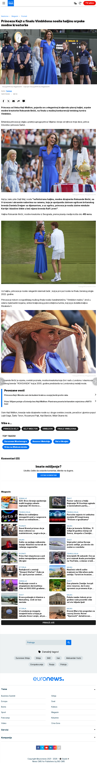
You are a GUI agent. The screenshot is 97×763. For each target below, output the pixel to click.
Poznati (24, 16)
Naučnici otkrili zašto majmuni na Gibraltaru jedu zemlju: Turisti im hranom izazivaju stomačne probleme (80, 572)
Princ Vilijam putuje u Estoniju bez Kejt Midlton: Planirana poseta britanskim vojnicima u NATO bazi (48, 402)
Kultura (54, 707)
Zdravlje (23, 498)
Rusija (51, 664)
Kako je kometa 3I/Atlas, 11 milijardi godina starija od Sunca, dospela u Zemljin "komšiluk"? (80, 530)
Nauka (69, 526)
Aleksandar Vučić (73, 658)
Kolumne (55, 718)
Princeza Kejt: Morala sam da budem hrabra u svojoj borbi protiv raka (36, 395)
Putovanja (5, 718)
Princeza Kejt (11, 429)
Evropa (4, 701)
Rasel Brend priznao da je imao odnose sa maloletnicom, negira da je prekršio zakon (32, 530)
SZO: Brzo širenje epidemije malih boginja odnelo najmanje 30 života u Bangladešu (32, 503)
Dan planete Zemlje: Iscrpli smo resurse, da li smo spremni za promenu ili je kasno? (80, 586)
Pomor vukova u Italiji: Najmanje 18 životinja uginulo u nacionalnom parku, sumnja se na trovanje (81, 503)
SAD (49, 658)
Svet (53, 701)
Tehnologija (24, 512)
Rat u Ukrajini (61, 441)
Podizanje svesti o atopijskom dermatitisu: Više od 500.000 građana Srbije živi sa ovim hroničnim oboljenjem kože (33, 586)
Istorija (22, 567)
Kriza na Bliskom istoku (15, 447)
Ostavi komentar (48, 475)
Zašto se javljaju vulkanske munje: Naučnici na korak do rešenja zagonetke (32, 544)
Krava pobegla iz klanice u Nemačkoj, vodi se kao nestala (32, 599)
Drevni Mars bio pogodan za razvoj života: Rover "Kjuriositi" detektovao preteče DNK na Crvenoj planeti (81, 613)
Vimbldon (48, 429)
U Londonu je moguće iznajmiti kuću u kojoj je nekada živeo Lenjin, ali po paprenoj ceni (32, 613)
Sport (3, 712)
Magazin (15, 16)
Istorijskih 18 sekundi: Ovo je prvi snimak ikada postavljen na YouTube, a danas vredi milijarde (81, 558)
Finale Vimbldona (67, 429)
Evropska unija (37, 664)
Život (69, 498)
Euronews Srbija (23, 658)
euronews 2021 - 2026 (47, 759)
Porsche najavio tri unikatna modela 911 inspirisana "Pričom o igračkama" (80, 517)
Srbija (38, 658)
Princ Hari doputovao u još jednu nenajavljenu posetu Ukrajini (32, 558)
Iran (58, 658)
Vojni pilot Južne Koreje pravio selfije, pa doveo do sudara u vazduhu (80, 544)
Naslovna (4, 16)
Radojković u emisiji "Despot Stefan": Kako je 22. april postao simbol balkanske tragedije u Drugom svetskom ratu (31, 572)
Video (3, 723)
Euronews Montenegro (15, 441)
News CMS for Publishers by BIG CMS (48, 761)
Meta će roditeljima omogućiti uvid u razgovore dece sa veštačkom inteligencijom (32, 517)
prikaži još (48, 623)
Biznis (3, 707)
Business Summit (8, 696)
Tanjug (9, 91)
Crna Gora (55, 723)
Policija (63, 664)
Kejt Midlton (31, 429)
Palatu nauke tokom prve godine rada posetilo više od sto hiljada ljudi (79, 599)
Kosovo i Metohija (41, 441)
